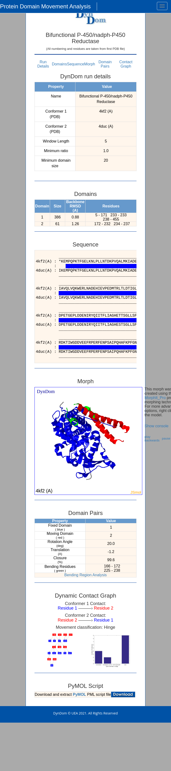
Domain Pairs (105, 64)
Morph (89, 64)
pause (166, 438)
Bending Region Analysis (85, 575)
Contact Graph (125, 64)
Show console (157, 426)
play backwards (152, 438)
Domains (59, 64)
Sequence (75, 64)
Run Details (43, 64)
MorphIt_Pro (155, 398)
